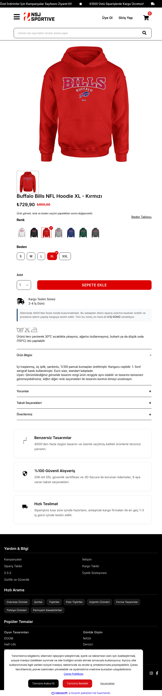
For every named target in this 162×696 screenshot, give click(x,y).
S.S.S (7, 573)
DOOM (8, 638)
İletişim (87, 559)
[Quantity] (24, 285)
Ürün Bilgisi (24, 355)
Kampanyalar (13, 559)
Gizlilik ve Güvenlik (16, 579)
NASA (87, 638)
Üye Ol (107, 18)
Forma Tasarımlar (127, 602)
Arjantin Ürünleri (99, 602)
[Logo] (39, 17)
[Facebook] (157, 673)
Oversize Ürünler (17, 602)
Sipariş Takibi (13, 566)
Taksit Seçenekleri (29, 403)
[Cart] (146, 18)
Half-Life (10, 644)
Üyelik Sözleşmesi (94, 573)
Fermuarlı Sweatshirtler (47, 610)
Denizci (88, 644)
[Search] (144, 33)
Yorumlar (23, 391)
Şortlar (38, 602)
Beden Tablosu (141, 217)
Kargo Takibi (90, 566)
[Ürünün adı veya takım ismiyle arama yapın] (83, 33)
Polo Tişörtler (74, 602)
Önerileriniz (24, 414)
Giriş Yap (126, 18)
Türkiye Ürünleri (17, 610)
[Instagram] (151, 673)
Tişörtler (54, 602)
